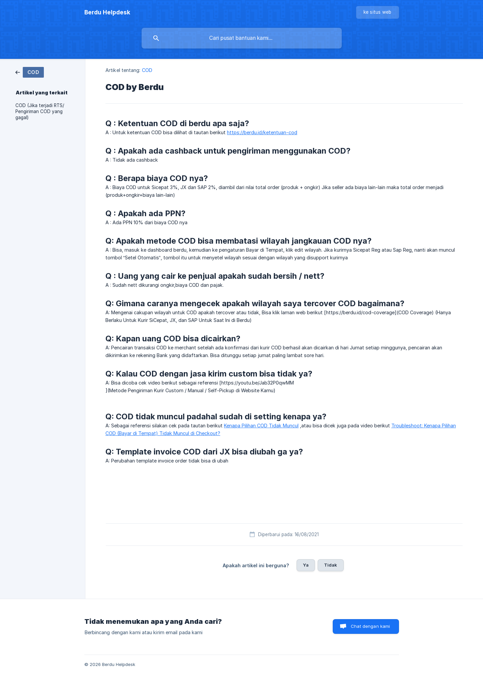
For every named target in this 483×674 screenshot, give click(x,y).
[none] (107, 12)
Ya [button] (305, 565)
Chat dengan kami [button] (370, 626)
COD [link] (147, 70)
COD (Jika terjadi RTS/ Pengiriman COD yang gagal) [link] (39, 111)
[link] (29, 72)
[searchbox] (242, 38)
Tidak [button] (330, 565)
